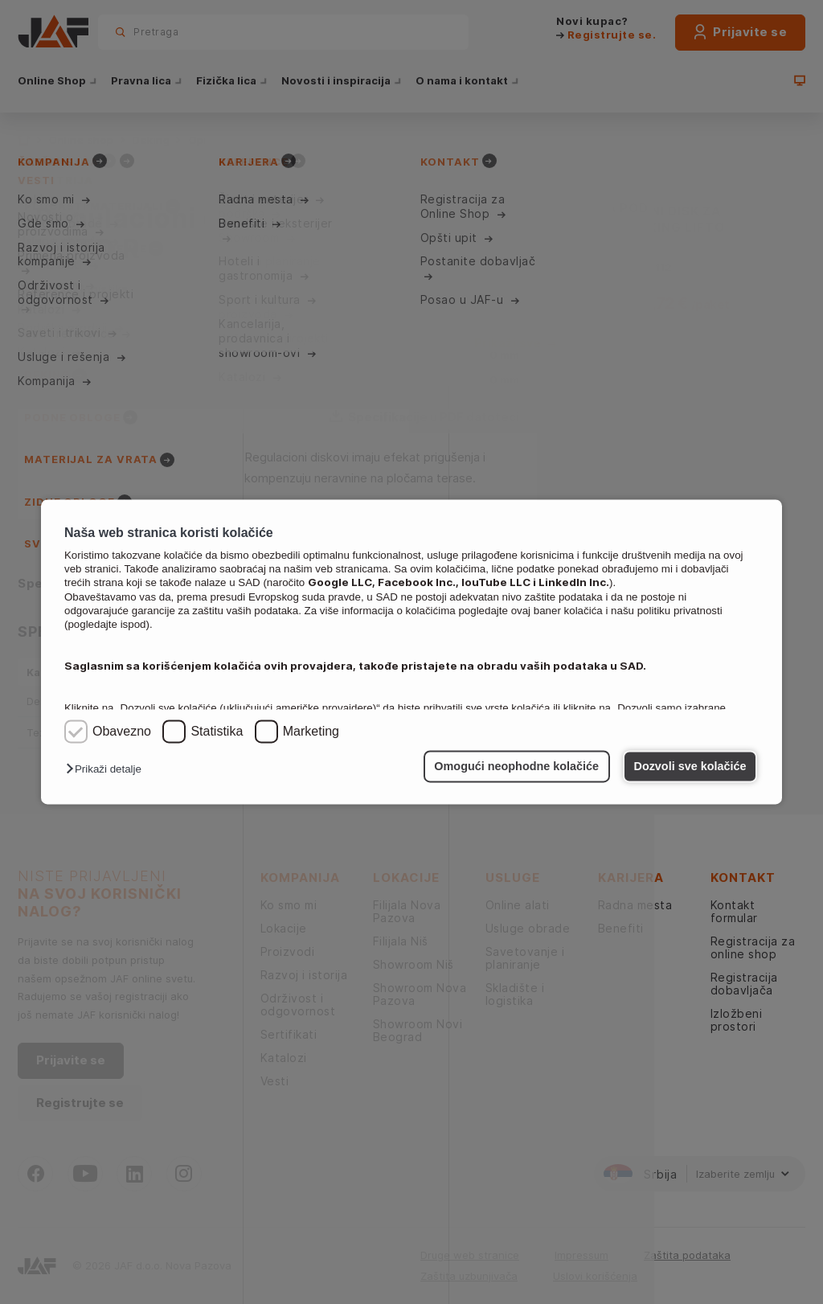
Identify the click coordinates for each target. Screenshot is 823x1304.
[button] (107, 770)
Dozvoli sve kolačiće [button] (689, 766)
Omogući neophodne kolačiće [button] (516, 766)
